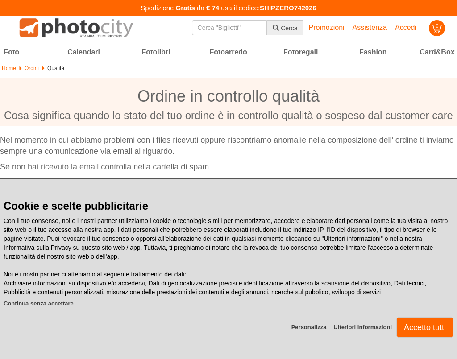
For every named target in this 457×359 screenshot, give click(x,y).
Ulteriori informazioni (362, 327)
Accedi (405, 27)
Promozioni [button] (327, 27)
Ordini (32, 68)
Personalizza (309, 327)
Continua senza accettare (39, 303)
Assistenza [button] (370, 27)
